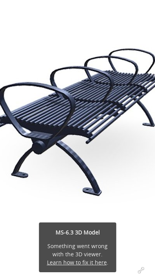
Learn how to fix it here (77, 262)
